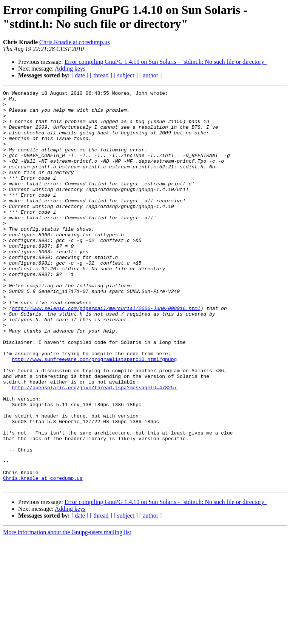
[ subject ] (126, 75)
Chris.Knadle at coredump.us (74, 42)
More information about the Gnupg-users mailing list (67, 611)
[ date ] (79, 75)
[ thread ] (101, 75)
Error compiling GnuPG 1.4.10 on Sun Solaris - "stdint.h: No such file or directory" (166, 62)
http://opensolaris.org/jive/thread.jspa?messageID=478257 (94, 447)
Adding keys (70, 68)
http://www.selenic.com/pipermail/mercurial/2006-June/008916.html (106, 352)
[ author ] (150, 75)
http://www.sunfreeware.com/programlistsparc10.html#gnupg (94, 413)
